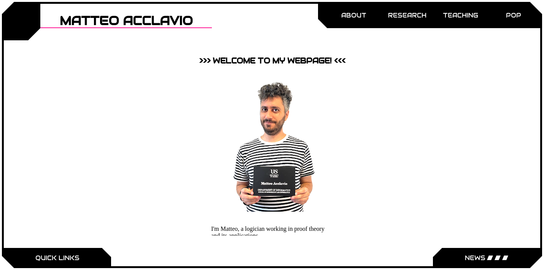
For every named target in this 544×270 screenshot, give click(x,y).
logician (255, 229)
